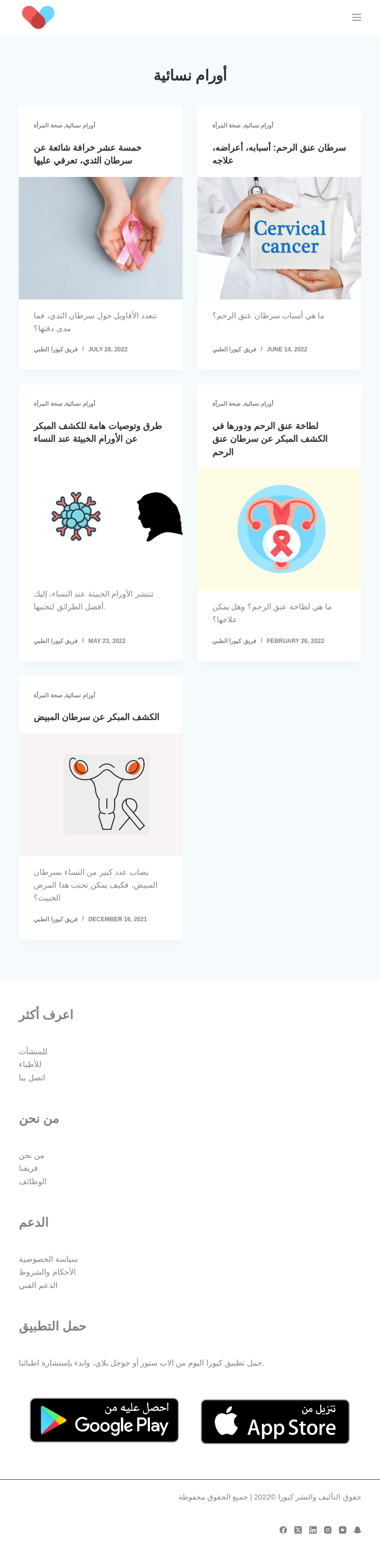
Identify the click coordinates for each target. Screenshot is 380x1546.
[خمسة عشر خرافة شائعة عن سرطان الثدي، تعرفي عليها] (101, 237)
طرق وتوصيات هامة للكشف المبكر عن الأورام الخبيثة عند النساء (93, 438)
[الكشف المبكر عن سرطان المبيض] (101, 806)
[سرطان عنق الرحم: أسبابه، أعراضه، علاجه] (279, 237)
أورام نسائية (80, 125)
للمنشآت (33, 1051)
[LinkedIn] (313, 1530)
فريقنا (28, 1168)
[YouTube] (342, 1530)
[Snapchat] (357, 1530)
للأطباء (30, 1065)
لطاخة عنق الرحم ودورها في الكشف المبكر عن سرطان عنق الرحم (277, 438)
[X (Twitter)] (298, 1530)
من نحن (31, 1155)
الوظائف (33, 1181)
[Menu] (356, 17)
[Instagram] (328, 1530)
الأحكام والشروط (47, 1272)
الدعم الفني (38, 1285)
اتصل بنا (32, 1078)
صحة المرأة (48, 125)
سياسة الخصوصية (48, 1259)
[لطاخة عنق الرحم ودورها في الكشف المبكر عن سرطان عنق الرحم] (279, 528)
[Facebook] (283, 1530)
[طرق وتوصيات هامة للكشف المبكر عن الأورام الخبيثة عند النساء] (101, 528)
